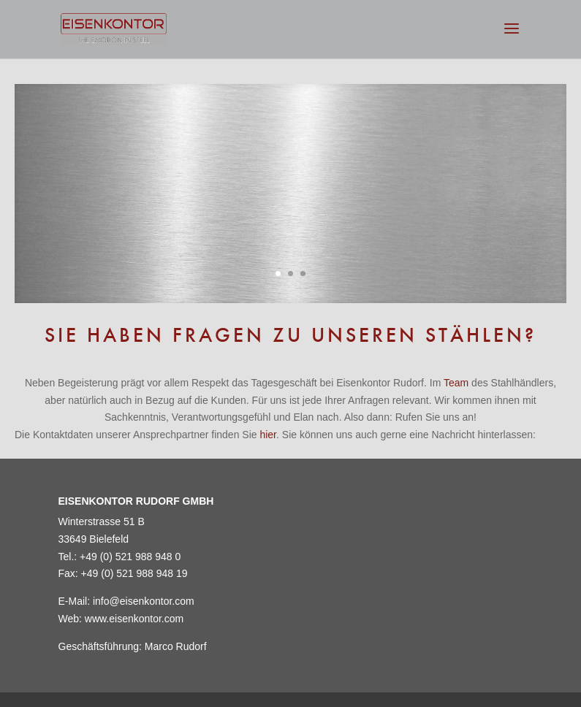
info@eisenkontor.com (143, 601)
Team (456, 383)
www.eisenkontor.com (134, 618)
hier (267, 434)
